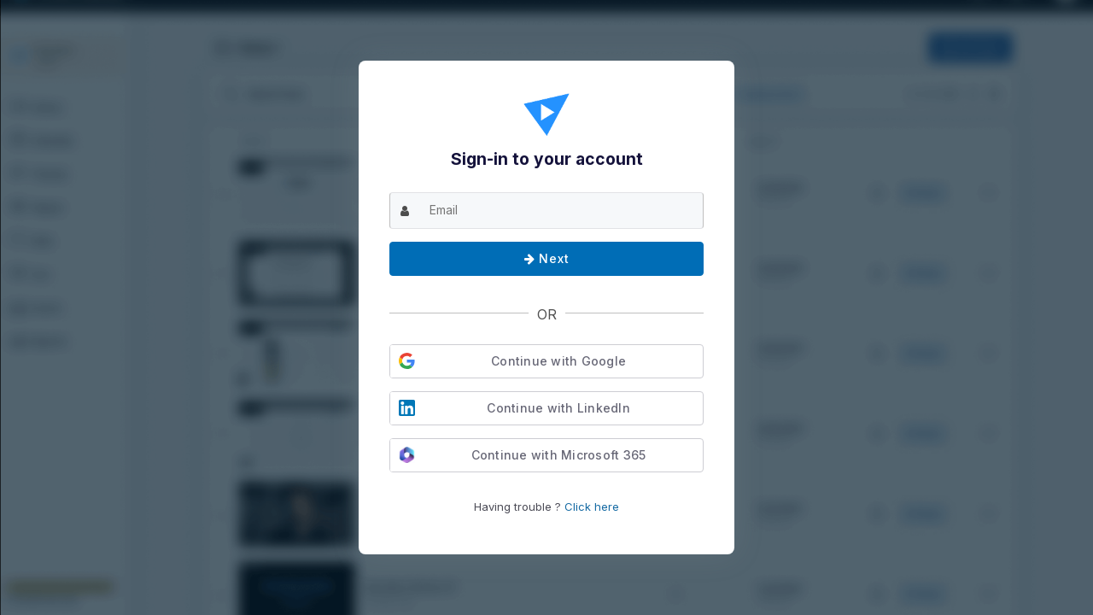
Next (547, 258)
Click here (591, 506)
